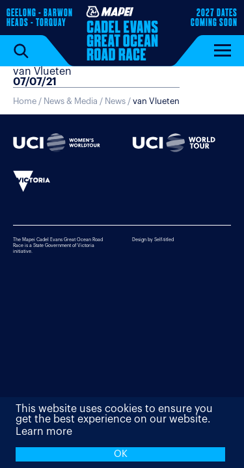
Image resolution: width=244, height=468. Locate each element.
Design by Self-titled (153, 239)
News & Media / (74, 101)
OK (121, 454)
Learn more (44, 431)
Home (24, 101)
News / (142, 101)
